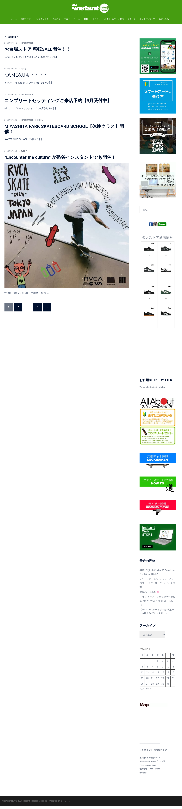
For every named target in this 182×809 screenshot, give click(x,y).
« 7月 (142, 692)
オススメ (96, 19)
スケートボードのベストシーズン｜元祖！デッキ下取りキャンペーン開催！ (157, 586)
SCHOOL (39, 123)
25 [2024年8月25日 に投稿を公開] (173, 681)
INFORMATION (27, 46)
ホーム (14, 19)
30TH (86, 19)
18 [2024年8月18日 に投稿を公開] (173, 675)
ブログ (67, 19)
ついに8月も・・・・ (26, 78)
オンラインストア (147, 19)
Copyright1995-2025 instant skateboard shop (24, 804)
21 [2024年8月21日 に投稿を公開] (152, 681)
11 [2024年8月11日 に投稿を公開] (173, 670)
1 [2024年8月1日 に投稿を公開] (157, 664)
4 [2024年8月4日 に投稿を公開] (172, 664)
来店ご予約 (26, 19)
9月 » (148, 692)
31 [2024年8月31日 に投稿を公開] (167, 687)
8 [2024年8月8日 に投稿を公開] (157, 670)
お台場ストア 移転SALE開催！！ (37, 52)
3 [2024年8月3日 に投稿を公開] (167, 664)
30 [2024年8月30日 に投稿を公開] (162, 687)
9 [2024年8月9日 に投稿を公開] (162, 670)
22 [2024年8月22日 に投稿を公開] (157, 681)
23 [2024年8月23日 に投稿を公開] (162, 681)
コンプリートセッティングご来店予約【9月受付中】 (57, 104)
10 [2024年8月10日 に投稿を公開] (167, 670)
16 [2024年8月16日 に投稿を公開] (162, 675)
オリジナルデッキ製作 (114, 19)
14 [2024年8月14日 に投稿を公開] (152, 675)
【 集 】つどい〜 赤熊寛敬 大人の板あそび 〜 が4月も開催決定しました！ (157, 604)
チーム (77, 19)
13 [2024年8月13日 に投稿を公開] (147, 675)
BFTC (63, 804)
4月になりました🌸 (149, 595)
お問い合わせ (165, 19)
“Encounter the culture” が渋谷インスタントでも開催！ (60, 160)
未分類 (23, 72)
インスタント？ (41, 19)
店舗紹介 (56, 19)
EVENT (24, 154)
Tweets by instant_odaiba (152, 390)
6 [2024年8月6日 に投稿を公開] (147, 670)
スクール (131, 19)
